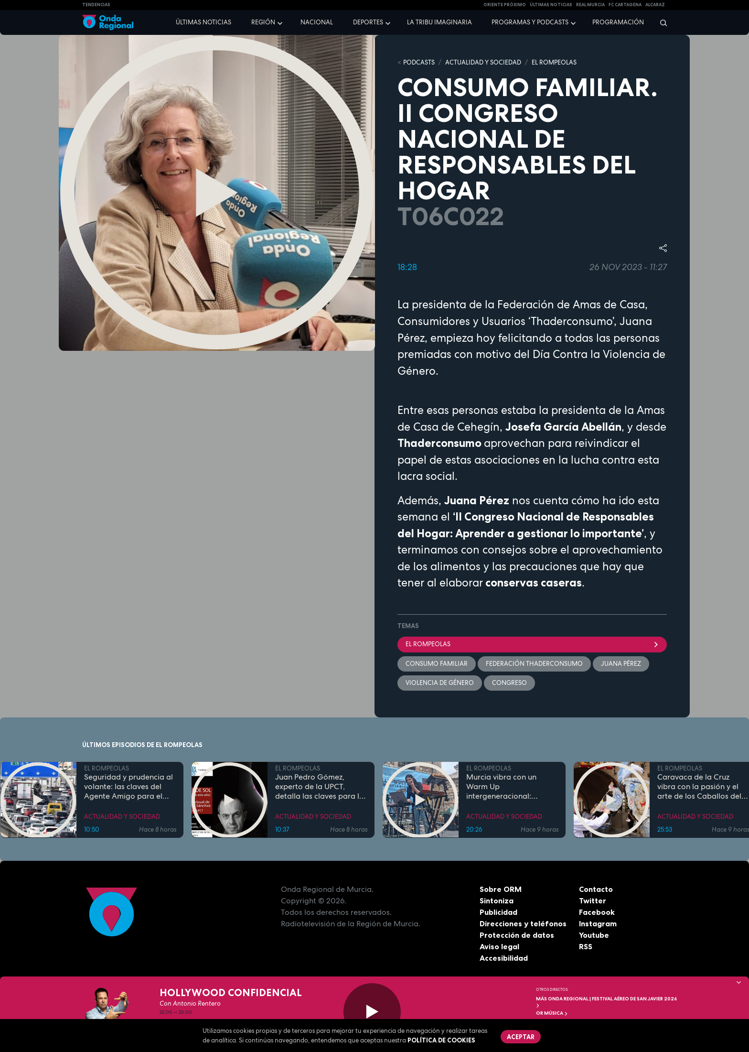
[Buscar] (660, 22)
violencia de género (440, 683)
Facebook (597, 912)
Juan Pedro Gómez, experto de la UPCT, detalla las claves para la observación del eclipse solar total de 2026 (319, 786)
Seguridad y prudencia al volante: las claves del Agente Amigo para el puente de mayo (128, 786)
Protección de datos (517, 935)
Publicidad (498, 912)
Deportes (368, 22)
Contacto (596, 889)
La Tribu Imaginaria (439, 22)
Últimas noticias (203, 22)
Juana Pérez (621, 664)
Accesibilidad (504, 958)
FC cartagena (625, 5)
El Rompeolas (532, 644)
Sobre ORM (501, 889)
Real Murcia (590, 5)
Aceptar (521, 1037)
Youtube (594, 935)
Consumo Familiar (437, 664)
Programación (618, 22)
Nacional (316, 22)
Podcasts (419, 62)
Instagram (598, 923)
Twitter (592, 900)
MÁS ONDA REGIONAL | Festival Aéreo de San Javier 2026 (606, 1002)
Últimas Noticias (551, 5)
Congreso (509, 683)
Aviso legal (499, 946)
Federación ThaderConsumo (534, 664)
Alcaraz (655, 5)
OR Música (552, 1013)
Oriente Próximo (504, 5)
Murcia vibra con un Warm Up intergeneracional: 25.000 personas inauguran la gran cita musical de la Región (505, 786)
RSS (585, 946)
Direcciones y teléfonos (523, 923)
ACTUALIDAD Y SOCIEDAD (483, 62)
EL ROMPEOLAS (554, 62)
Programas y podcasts (530, 22)
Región (263, 22)
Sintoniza (497, 900)
